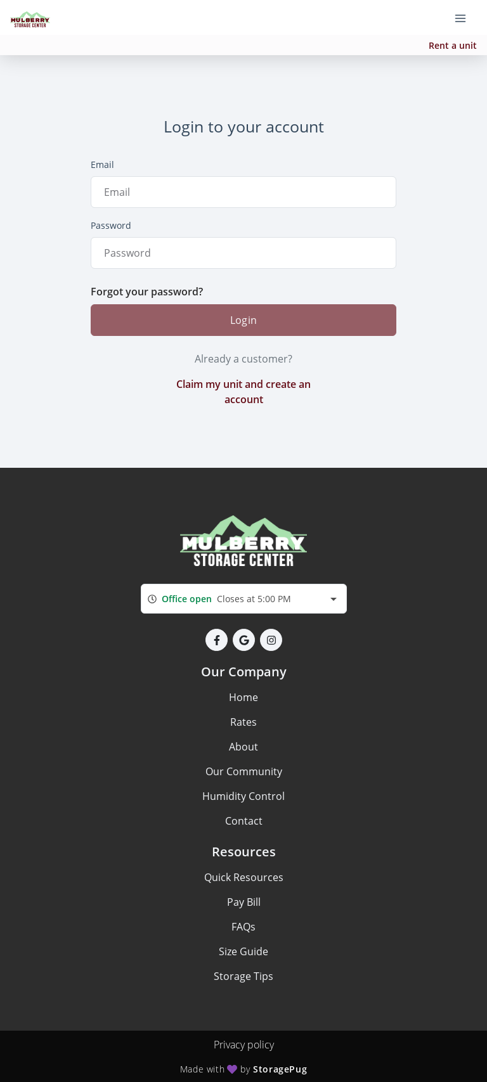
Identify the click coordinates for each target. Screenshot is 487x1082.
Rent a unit (453, 45)
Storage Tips (243, 976)
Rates (243, 722)
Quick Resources (243, 877)
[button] (216, 640)
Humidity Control (243, 796)
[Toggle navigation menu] (465, 17)
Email (102, 164)
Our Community (243, 771)
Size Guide (243, 951)
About (243, 747)
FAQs (243, 927)
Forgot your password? (147, 292)
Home (243, 697)
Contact (244, 821)
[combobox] (244, 599)
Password (111, 225)
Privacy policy (244, 1045)
